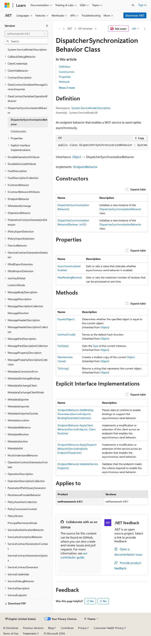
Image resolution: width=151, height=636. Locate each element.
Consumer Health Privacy (109, 628)
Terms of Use (10, 633)
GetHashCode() (66, 334)
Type (95, 346)
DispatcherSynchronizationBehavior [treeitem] (29, 122)
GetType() (63, 346)
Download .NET (135, 15)
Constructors (66, 72)
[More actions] (144, 29)
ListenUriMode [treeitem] (16, 285)
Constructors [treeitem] (18, 131)
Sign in (142, 5)
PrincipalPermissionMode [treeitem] (22, 523)
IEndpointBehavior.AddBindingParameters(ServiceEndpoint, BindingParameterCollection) (75, 414)
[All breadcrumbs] (59, 29)
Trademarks (29, 633)
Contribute (67, 628)
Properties (65, 77)
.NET (69, 28)
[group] (102, 145)
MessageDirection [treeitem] (18, 313)
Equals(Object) (66, 319)
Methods (64, 81)
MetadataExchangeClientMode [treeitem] (26, 392)
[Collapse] (47, 25)
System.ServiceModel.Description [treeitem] (27, 49)
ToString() (63, 368)
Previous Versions (33, 628)
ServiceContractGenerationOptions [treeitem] (28, 558)
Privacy (82, 628)
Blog (50, 628)
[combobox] (26, 34)
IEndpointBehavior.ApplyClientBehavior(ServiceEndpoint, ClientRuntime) (77, 429)
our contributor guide (74, 555)
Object (76, 157)
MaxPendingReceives (70, 277)
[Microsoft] (7, 5)
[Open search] (133, 5)
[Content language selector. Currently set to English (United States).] (20, 619)
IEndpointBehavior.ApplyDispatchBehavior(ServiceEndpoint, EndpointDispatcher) (77, 448)
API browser (85, 28)
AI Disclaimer (10, 628)
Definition (64, 66)
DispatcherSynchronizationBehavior (120, 209)
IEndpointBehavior (85, 167)
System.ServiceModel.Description (91, 108)
